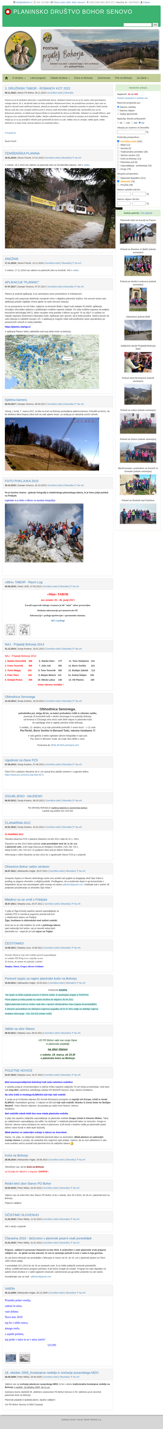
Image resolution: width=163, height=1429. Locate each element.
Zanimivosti (104, 78)
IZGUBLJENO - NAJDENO (23, 796)
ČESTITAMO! (14, 943)
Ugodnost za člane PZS (21, 760)
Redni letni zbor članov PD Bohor (28, 1183)
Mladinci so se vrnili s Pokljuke (26, 899)
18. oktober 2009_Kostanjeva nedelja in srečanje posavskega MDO (52, 1372)
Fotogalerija (10, 132)
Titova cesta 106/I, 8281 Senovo (69, 2)
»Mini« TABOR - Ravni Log (23, 582)
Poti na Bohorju (123, 78)
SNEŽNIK (12, 259)
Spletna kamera (16, 400)
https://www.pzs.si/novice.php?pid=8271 (24, 775)
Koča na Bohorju (83, 78)
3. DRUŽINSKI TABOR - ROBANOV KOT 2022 (37, 88)
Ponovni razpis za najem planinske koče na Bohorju (41, 978)
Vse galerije (146, 213)
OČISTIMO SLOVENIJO (22, 1215)
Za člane (143, 78)
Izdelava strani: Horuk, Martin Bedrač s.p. (81, 1419)
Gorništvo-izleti (55, 93)
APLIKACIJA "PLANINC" (22, 282)
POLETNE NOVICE (19, 1070)
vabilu (87, 165)
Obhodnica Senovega (20, 696)
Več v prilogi (58, 620)
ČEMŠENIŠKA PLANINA (22, 153)
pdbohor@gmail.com (73, 884)
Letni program (38, 78)
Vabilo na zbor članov (20, 1028)
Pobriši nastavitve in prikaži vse (132, 98)
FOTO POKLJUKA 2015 (21, 481)
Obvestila (68, 93)
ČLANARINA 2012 (17, 823)
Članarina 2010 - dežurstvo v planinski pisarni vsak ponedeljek (48, 1238)
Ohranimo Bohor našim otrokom (27, 866)
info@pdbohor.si (24, 2)
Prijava (146, 2)
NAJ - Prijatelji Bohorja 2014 (24, 644)
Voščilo (10, 1288)
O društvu (19, 78)
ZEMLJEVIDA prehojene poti (65, 745)
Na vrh (76, 157)
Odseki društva (60, 78)
